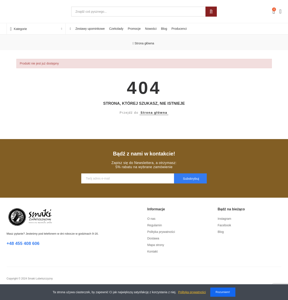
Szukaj (211, 12)
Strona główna (154, 112)
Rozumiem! (223, 292)
